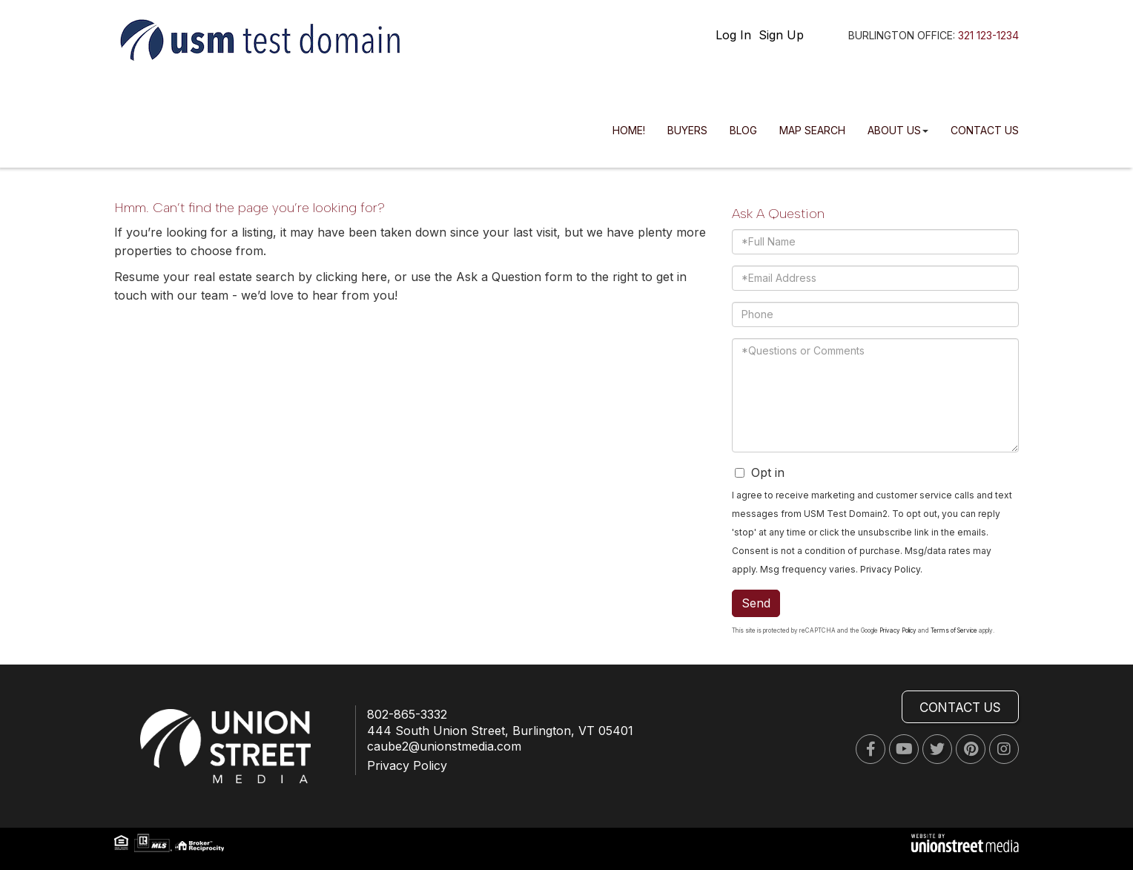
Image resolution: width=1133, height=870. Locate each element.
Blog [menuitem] (743, 130)
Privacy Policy (890, 569)
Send (755, 603)
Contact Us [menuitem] (985, 130)
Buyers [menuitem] (687, 130)
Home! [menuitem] (628, 130)
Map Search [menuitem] (812, 130)
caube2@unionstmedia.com (444, 746)
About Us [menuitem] (898, 130)
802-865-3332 (407, 714)
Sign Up (781, 34)
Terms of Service (954, 630)
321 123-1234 (988, 35)
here (374, 276)
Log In (733, 34)
